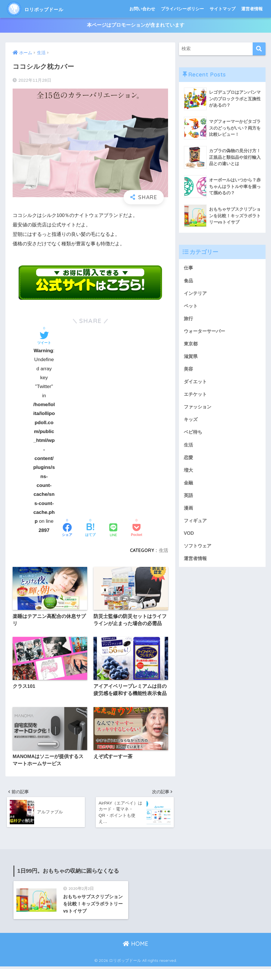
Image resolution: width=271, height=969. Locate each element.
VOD (189, 537)
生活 (163, 550)
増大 (189, 472)
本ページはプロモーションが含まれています (135, 25)
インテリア (196, 293)
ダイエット (196, 383)
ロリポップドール (44, 9)
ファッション (198, 409)
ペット (191, 306)
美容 (189, 370)
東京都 (191, 344)
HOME (135, 946)
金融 (189, 485)
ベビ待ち (193, 434)
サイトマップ (222, 8)
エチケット (196, 396)
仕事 (189, 268)
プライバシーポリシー (182, 8)
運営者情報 (252, 8)
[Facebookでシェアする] (67, 531)
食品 (189, 280)
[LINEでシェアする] (113, 531)
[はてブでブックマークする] (90, 531)
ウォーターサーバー (206, 332)
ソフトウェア (198, 550)
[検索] (259, 49)
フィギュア (196, 524)
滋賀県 (191, 357)
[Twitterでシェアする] (44, 339)
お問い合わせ (142, 8)
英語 (189, 498)
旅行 (189, 319)
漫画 (189, 511)
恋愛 (189, 460)
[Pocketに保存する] (136, 531)
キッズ (191, 421)
